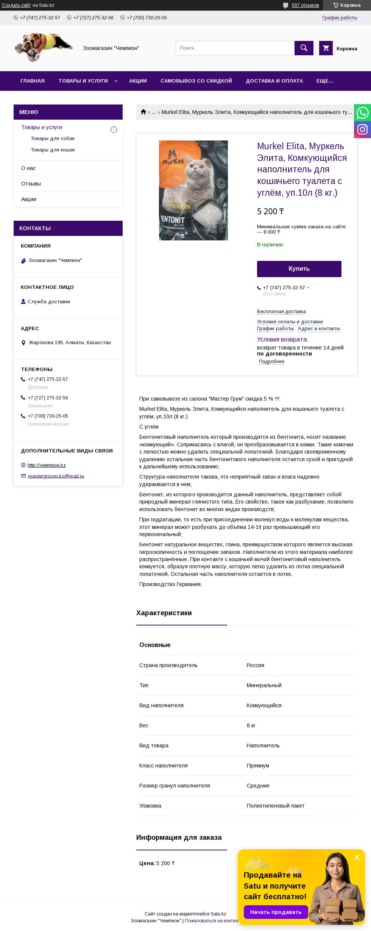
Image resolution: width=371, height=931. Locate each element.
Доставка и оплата (274, 81)
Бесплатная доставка (281, 311)
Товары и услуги (83, 81)
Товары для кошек (53, 150)
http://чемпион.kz (47, 465)
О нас (28, 168)
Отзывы (31, 184)
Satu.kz (218, 914)
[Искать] (304, 48)
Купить (299, 268)
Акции (138, 81)
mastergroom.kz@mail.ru (56, 476)
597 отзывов (305, 5)
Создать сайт (16, 5)
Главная (32, 81)
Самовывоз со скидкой (196, 81)
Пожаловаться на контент (212, 920)
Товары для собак (53, 138)
